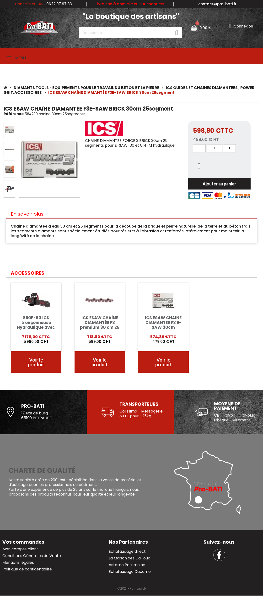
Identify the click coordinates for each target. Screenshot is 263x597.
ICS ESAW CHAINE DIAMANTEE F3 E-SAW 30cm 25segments (163, 325)
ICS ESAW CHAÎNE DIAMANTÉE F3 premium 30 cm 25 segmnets (99, 325)
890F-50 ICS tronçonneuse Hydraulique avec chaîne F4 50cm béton (36, 327)
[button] (22, 159)
